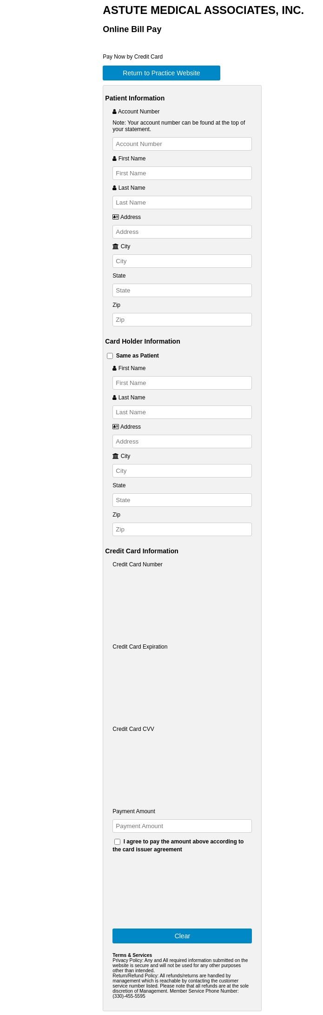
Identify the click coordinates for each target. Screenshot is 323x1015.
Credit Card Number (137, 564)
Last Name (128, 188)
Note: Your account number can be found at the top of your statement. (178, 126)
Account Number (135, 111)
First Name (128, 158)
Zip (116, 305)
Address (126, 217)
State (118, 275)
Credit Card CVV (133, 729)
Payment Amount (133, 811)
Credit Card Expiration (139, 646)
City (121, 246)
